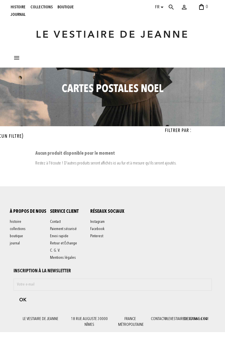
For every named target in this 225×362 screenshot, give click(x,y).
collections (41, 6)
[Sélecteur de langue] (160, 7)
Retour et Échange (66, 279)
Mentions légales (66, 294)
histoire (18, 6)
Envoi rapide (62, 272)
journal (18, 14)
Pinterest (100, 277)
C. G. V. (58, 287)
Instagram (101, 263)
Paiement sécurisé (66, 265)
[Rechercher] (177, 7)
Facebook (101, 270)
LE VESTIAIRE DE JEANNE (112, 35)
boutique (65, 6)
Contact (58, 258)
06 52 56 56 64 (195, 349)
